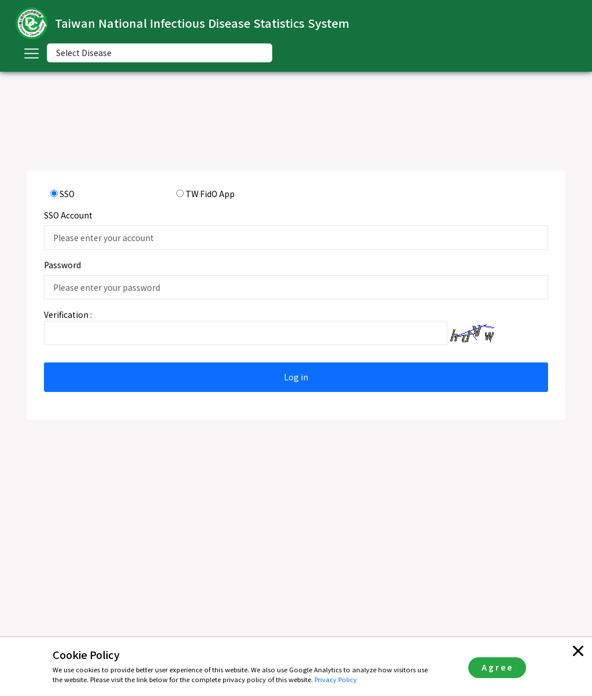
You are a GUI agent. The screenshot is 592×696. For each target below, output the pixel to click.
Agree (497, 667)
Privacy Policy (335, 679)
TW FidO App (210, 193)
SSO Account (68, 215)
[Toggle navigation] (31, 53)
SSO (67, 193)
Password (62, 265)
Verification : (68, 314)
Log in (296, 377)
